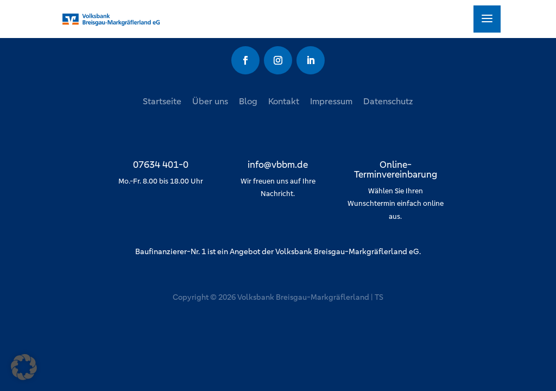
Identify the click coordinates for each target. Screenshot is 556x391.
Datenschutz (388, 101)
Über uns (210, 101)
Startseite (162, 101)
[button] (24, 367)
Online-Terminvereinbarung (395, 169)
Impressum (331, 101)
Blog (248, 101)
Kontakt (283, 101)
